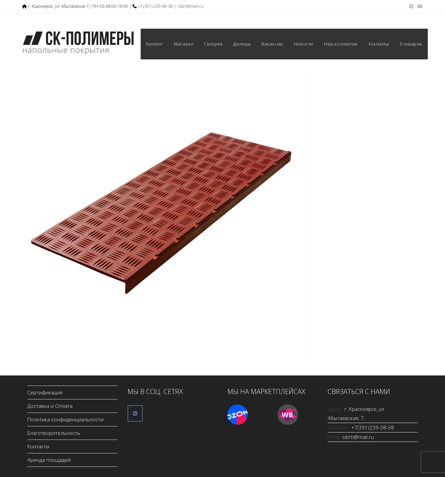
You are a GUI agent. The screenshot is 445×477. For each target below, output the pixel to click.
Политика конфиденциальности (65, 419)
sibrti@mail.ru (190, 6)
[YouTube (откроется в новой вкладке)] (419, 6)
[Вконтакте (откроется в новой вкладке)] (411, 6)
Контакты (38, 446)
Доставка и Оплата (50, 405)
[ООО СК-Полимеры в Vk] (135, 413)
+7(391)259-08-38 (372, 427)
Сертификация (44, 392)
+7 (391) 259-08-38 (155, 6)
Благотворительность (53, 432)
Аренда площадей (49, 459)
